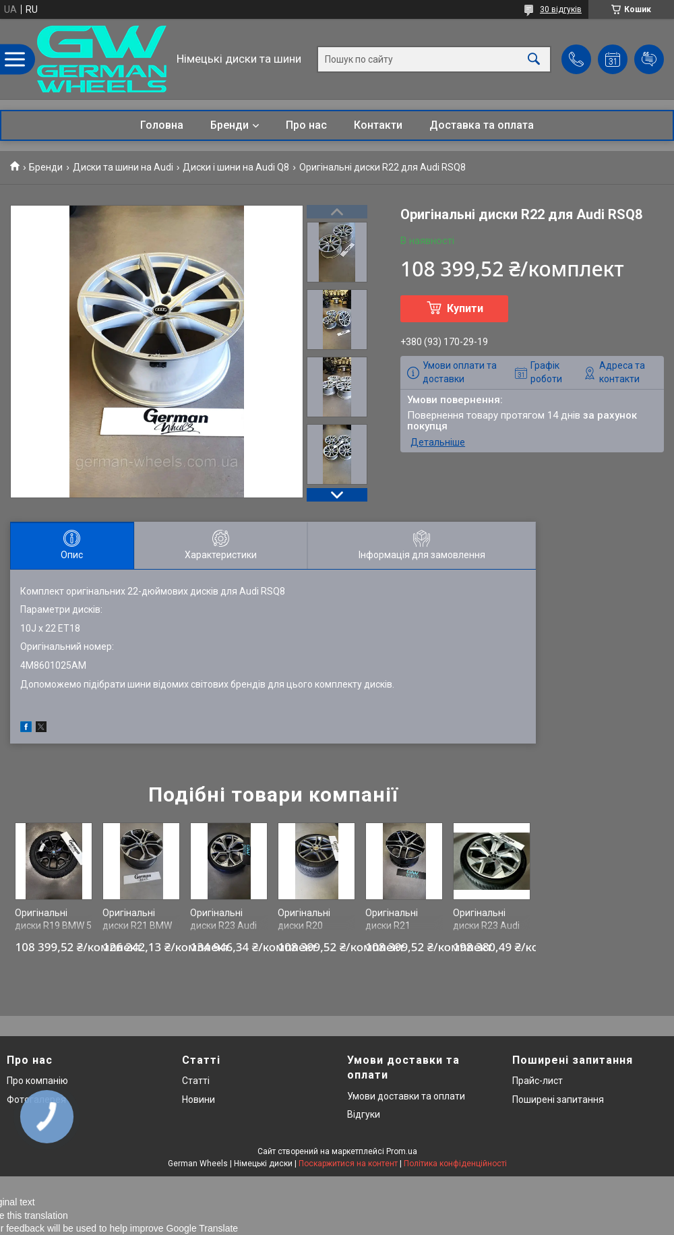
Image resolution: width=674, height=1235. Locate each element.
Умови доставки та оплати (406, 1096)
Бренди (229, 125)
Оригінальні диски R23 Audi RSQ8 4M (486, 925)
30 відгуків (561, 9)
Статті (196, 1080)
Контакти (378, 125)
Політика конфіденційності (455, 1163)
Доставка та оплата (481, 125)
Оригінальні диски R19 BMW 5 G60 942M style (53, 925)
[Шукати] (534, 59)
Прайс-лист (537, 1080)
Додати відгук (649, 59)
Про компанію (37, 1080)
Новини (198, 1099)
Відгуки (363, 1114)
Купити (465, 308)
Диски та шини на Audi (123, 167)
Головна (161, 125)
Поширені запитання (558, 1099)
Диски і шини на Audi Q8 (236, 167)
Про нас (306, 125)
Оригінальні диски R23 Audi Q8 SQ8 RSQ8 (223, 925)
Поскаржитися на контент (348, 1163)
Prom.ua (401, 1151)
